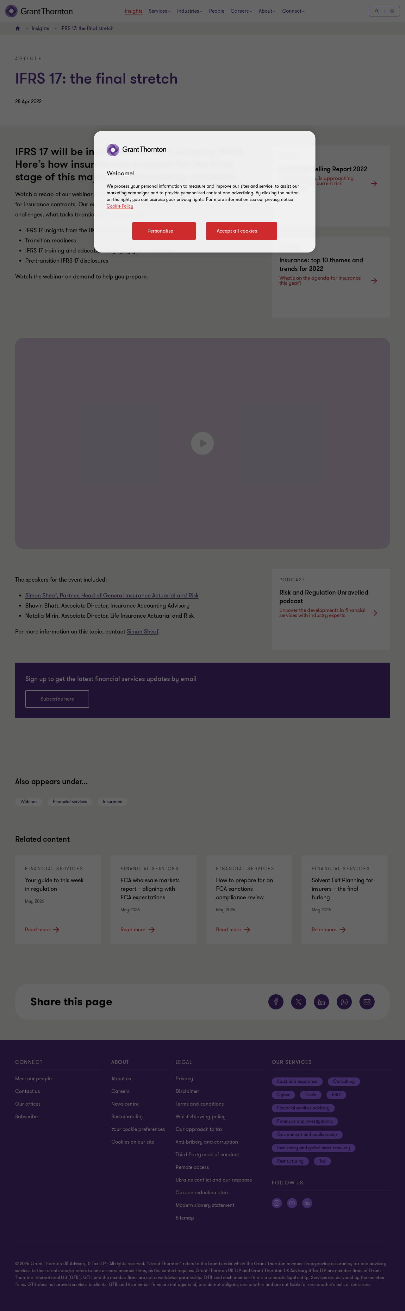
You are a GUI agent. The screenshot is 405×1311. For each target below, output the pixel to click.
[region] (204, 192)
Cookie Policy (120, 206)
